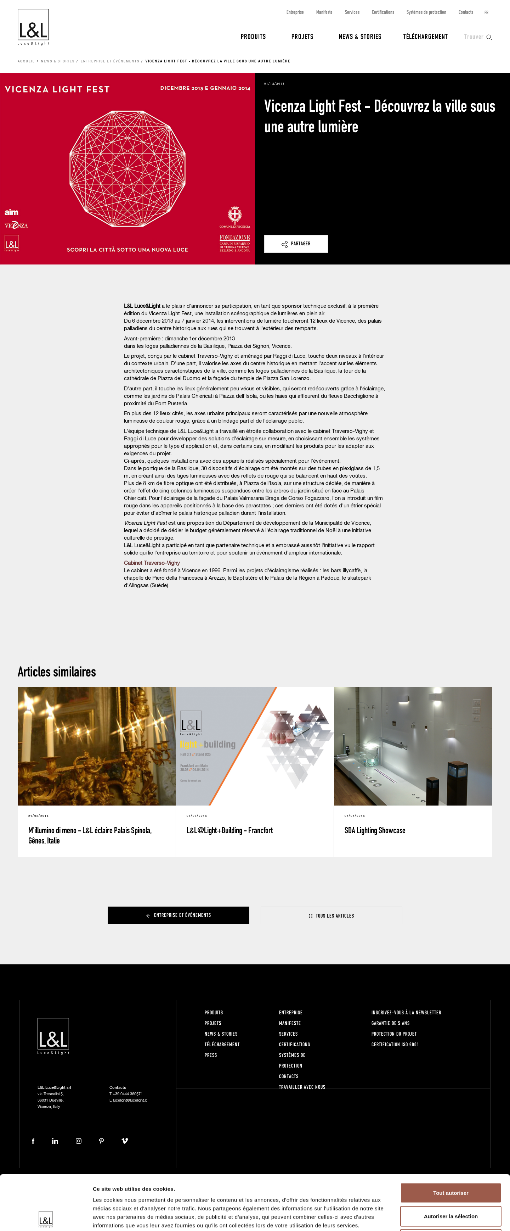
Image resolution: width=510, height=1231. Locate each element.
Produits (253, 36)
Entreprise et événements (110, 61)
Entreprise (295, 12)
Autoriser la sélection (451, 1161)
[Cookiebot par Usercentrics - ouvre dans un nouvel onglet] (46, 1217)
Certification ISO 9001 (395, 1044)
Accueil (26, 61)
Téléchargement (425, 36)
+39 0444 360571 (128, 1094)
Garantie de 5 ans (391, 1023)
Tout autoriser (451, 1138)
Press (211, 1055)
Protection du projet (394, 1033)
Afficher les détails (390, 1217)
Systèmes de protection (426, 12)
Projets (302, 36)
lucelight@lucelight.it (130, 1100)
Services (352, 12)
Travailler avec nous (302, 1087)
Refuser (451, 1184)
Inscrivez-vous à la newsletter (406, 1012)
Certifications (383, 12)
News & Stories (360, 36)
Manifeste (324, 12)
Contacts (466, 12)
